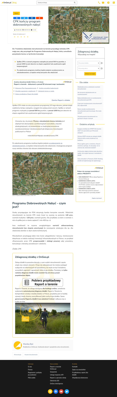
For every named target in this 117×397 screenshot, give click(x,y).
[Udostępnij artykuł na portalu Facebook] (16, 18)
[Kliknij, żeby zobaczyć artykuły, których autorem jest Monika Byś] (28, 344)
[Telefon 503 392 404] (99, 2)
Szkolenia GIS (54, 381)
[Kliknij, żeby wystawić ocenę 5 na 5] (27, 36)
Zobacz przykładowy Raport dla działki (26, 94)
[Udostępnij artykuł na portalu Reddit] (39, 18)
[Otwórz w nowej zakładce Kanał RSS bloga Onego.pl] (113, 2)
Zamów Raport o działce (61, 100)
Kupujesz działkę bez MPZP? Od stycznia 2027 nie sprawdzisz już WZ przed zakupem (89, 131)
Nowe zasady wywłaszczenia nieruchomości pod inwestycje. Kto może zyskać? (89, 111)
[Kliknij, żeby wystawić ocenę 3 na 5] (21, 36)
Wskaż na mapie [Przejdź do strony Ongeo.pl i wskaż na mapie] (90, 74)
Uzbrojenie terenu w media (46, 91)
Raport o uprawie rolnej (58, 378)
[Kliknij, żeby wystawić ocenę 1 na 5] (14, 36)
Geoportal (53, 372)
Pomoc (30, 370)
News (16, 13)
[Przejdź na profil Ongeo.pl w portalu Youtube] (61, 391)
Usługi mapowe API (56, 375)
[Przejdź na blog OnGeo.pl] (50, 391)
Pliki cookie (31, 378)
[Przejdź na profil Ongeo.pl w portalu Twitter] (67, 391)
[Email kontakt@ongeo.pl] (103, 2)
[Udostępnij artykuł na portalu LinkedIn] (31, 18)
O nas (30, 367)
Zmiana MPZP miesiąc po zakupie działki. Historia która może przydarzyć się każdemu (90, 138)
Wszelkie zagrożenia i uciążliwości (25, 91)
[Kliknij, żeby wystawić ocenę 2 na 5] (18, 36)
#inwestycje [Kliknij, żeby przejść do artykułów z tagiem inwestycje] (17, 355)
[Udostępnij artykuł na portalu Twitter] (24, 18)
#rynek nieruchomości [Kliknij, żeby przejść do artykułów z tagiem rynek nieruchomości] (31, 355)
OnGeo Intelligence (56, 383)
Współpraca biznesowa (80, 378)
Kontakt (74, 367)
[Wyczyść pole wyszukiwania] (98, 63)
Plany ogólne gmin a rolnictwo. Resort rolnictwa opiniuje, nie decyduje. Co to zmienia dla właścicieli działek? (89, 146)
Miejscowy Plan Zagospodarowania (25, 88)
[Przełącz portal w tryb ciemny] (108, 2)
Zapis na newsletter (79, 370)
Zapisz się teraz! (97, 198)
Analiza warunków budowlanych (48, 88)
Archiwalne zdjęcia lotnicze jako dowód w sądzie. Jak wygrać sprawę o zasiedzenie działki (90, 153)
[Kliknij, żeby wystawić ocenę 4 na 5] (24, 36)
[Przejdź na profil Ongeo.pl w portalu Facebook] (55, 391)
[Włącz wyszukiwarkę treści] (56, 2)
